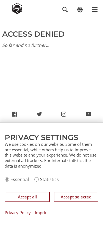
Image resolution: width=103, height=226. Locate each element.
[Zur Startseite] (17, 12)
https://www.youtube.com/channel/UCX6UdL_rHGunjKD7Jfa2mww (88, 115)
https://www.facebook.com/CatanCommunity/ (15, 115)
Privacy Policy (18, 212)
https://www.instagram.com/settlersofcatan (64, 115)
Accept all (27, 197)
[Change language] (80, 10)
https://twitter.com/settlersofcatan (39, 115)
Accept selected (76, 197)
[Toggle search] (65, 10)
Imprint (42, 212)
